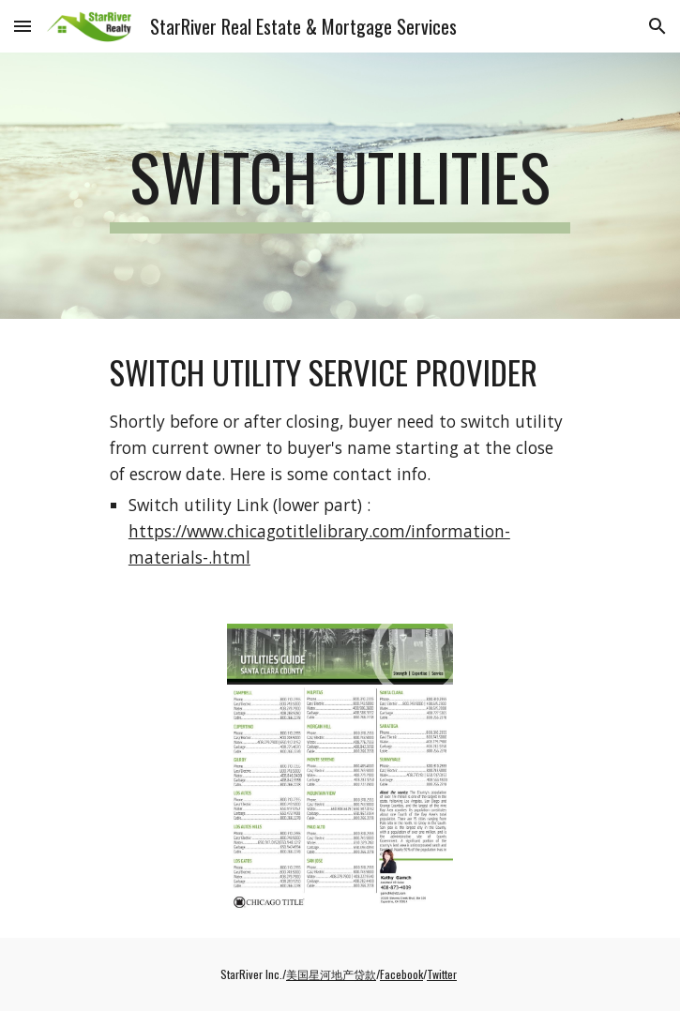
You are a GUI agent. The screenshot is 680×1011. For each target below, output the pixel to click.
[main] (340, 185)
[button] (22, 26)
